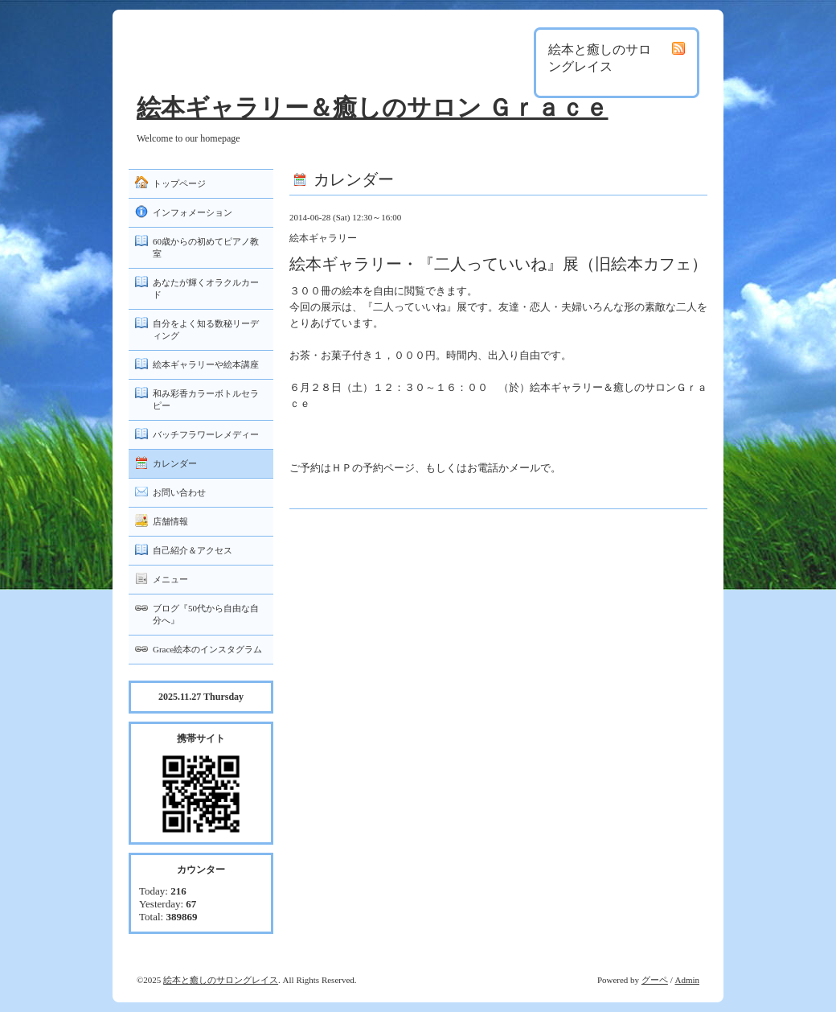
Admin (686, 980)
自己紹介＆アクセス (192, 550)
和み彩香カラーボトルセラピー (206, 399)
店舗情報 (170, 521)
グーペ (654, 980)
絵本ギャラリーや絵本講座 (206, 364)
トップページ (179, 183)
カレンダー (175, 463)
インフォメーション (192, 212)
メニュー (170, 579)
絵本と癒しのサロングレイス (220, 980)
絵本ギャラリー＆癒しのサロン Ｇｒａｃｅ (373, 107)
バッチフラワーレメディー (206, 434)
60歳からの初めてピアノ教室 (206, 247)
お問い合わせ (179, 492)
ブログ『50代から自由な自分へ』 (206, 614)
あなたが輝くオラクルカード (206, 288)
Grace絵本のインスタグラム (207, 649)
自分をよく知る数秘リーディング (206, 329)
